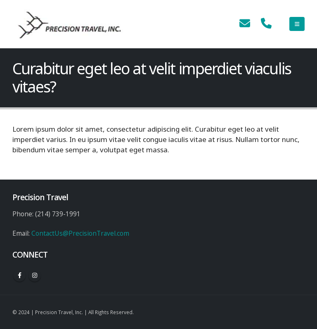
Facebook (19, 275)
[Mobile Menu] (297, 24)
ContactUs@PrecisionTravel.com (80, 233)
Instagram (34, 275)
